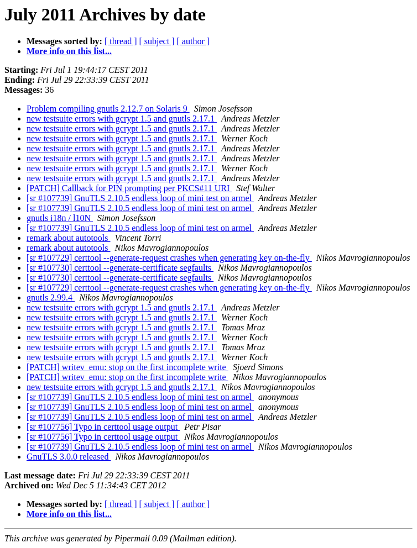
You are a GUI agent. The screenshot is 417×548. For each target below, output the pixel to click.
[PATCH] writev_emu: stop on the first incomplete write (127, 367)
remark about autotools (69, 238)
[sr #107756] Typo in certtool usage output (103, 426)
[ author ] (193, 41)
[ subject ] (157, 41)
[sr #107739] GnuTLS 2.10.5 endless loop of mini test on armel (140, 198)
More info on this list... (69, 51)
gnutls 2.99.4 (51, 297)
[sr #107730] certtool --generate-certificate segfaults (120, 267)
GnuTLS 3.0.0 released (69, 456)
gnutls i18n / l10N (60, 218)
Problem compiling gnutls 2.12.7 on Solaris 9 (108, 108)
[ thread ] (121, 41)
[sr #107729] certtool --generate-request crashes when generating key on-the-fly (169, 257)
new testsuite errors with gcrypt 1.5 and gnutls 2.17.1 (122, 118)
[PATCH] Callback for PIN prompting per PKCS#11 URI (129, 188)
